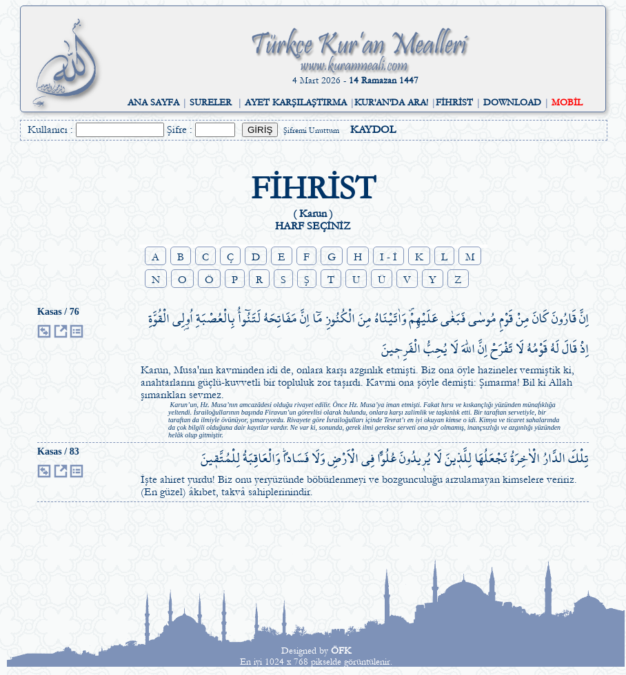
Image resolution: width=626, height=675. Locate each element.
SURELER (211, 102)
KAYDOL (373, 129)
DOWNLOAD (512, 102)
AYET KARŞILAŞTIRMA (296, 102)
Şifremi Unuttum (311, 130)
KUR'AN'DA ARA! (391, 102)
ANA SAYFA (153, 102)
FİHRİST (454, 102)
